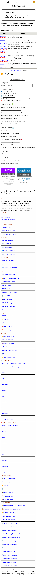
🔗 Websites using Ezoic (8, 527)
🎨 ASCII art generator (7, 500)
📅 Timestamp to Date (7, 496)
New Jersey (5, 385)
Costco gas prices (5, 574)
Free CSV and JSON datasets (9, 231)
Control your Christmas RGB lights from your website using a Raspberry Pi (18, 148)
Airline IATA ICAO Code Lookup (10, 94)
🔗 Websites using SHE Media (9, 566)
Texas (3, 408)
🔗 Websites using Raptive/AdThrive (11, 538)
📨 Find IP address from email (9, 268)
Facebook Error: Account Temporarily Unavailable (12, 113)
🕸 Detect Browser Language (9, 351)
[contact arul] (12, 74)
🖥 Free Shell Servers (7, 240)
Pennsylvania (5, 402)
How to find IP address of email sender (10, 131)
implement (3, 46)
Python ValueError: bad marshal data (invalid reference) (13, 121)
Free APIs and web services (9, 234)
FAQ (25, 574)
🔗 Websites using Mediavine (9, 531)
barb (2, 64)
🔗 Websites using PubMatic (9, 548)
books (17, 574)
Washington (5, 414)
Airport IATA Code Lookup (9, 92)
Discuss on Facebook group (8, 220)
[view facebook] (5, 74)
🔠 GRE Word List (6, 244)
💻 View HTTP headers (8, 296)
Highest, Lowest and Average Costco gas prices (14, 363)
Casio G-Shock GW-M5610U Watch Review (11, 110)
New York (4, 390)
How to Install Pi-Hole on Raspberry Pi (9, 118)
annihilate (3, 43)
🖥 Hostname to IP (6, 289)
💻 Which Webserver (7, 300)
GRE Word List (17, 70)
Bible (33, 572)
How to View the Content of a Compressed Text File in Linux (14, 116)
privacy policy (31, 574)
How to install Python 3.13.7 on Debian (10, 134)
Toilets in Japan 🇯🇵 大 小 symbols (8, 137)
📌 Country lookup (6, 330)
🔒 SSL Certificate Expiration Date (10, 278)
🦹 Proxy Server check (7, 354)
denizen (3, 67)
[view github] (8, 74)
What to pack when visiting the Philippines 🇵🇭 (11, 139)
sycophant (4, 61)
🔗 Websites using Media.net (9, 559)
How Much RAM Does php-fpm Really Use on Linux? (13, 107)
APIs (13, 574)
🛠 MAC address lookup (8, 261)
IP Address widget (6, 227)
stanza (2, 56)
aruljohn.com (11, 2)
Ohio (3, 396)
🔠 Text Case (5, 489)
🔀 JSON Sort (5, 486)
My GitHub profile (5, 222)
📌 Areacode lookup (7, 327)
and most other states (7, 420)
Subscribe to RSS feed (7, 215)
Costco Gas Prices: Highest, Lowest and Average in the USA (17, 99)
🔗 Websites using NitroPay (9, 541)
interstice (3, 48)
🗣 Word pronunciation (7, 340)
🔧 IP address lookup (7, 264)
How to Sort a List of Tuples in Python (9, 124)
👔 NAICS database (7, 247)
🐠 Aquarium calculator (7, 493)
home (2, 572)
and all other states (6, 472)
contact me (15, 572)
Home (11, 70)
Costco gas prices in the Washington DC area (13, 367)
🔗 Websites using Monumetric (10, 545)
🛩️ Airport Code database (8, 251)
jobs (21, 574)
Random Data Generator (8, 95)
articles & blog (22, 572)
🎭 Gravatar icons (6, 347)
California (4, 373)
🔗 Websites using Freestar (9, 562)
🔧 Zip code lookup (6, 323)
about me (8, 572)
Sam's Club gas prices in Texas (10, 426)
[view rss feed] (2, 74)
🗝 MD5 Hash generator (8, 482)
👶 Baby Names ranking (8, 336)
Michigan (4, 379)
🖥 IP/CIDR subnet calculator (9, 292)
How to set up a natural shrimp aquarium (10, 145)
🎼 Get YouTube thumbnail (8, 479)
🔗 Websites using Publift (8, 552)
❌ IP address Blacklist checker (10, 271)
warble (2, 40)
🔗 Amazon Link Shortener (8, 520)
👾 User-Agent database (8, 343)
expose (2, 52)
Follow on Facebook (6, 218)
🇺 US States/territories (8, 316)
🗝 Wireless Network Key (8, 310)
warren (3, 36)
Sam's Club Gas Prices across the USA (12, 101)
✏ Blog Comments (5, 154)
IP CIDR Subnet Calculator (9, 97)
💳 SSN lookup (5, 320)
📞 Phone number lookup (8, 282)
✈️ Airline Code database (8, 254)
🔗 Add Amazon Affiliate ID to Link (10, 523)
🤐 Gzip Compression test (8, 358)
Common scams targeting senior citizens (10, 142)
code (29, 572)
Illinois (3, 437)
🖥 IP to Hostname (6, 285)
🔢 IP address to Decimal (8, 275)
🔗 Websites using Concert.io (9, 555)
